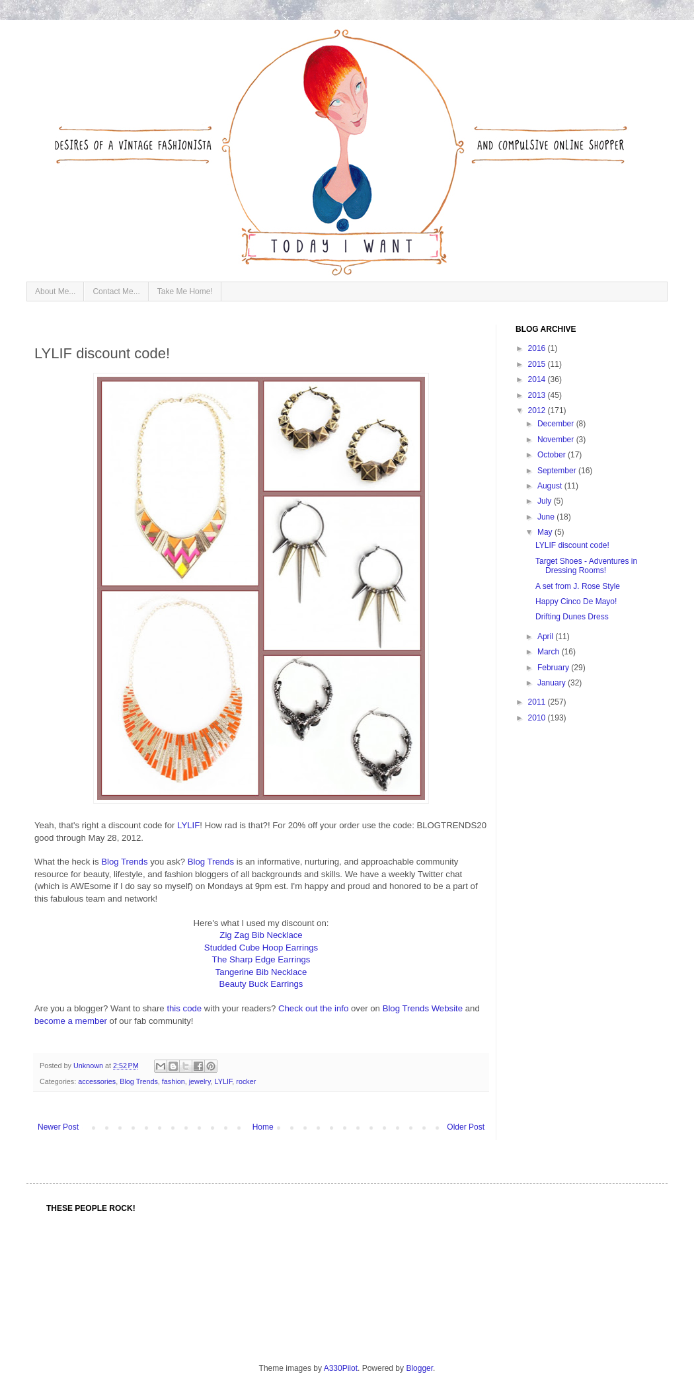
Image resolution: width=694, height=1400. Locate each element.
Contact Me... (116, 291)
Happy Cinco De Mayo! (576, 601)
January (552, 682)
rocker (246, 1081)
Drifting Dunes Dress (572, 616)
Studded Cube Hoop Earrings (261, 948)
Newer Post (58, 1127)
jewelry (200, 1081)
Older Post (465, 1127)
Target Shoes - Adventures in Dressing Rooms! (586, 566)
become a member (70, 1021)
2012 (538, 410)
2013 (538, 395)
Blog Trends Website (423, 1008)
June (547, 517)
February (554, 667)
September (557, 470)
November (556, 439)
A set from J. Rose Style (577, 586)
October (552, 454)
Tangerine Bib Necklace (261, 972)
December (556, 423)
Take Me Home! (185, 291)
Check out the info (313, 1008)
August (550, 485)
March (549, 651)
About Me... (55, 291)
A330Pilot (341, 1368)
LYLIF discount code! (572, 545)
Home (263, 1127)
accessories (97, 1081)
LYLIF (188, 825)
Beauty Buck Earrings (261, 984)
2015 (538, 364)
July (545, 501)
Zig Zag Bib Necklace (260, 935)
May (546, 532)
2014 (538, 379)
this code (184, 1008)
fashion (173, 1081)
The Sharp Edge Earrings (261, 959)
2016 (538, 348)
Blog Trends (124, 862)
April (546, 636)
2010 (538, 717)
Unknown (89, 1065)
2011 (538, 702)
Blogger (419, 1368)
